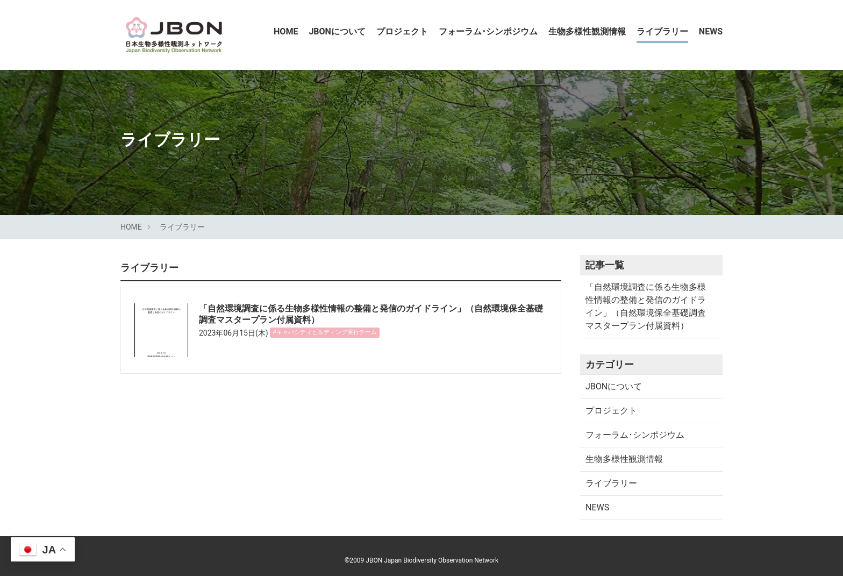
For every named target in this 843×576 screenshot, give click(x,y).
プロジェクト (402, 31)
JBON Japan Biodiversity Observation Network (432, 560)
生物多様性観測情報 (587, 31)
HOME (286, 31)
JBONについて (337, 31)
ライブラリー (662, 31)
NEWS (711, 31)
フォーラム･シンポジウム (488, 31)
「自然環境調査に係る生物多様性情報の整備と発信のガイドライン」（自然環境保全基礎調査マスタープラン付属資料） (645, 306)
